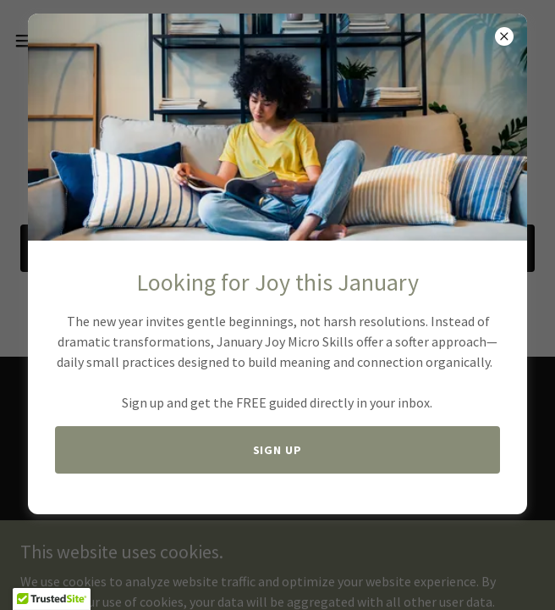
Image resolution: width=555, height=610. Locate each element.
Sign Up (278, 450)
